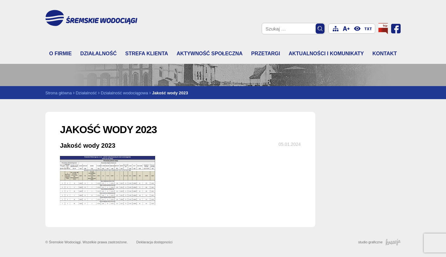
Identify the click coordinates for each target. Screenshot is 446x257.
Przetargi (265, 53)
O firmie (60, 53)
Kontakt (384, 53)
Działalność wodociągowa (124, 93)
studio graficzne (379, 242)
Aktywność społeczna (210, 53)
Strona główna (58, 93)
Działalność (98, 53)
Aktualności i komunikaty (326, 53)
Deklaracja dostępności (154, 242)
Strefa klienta (146, 53)
